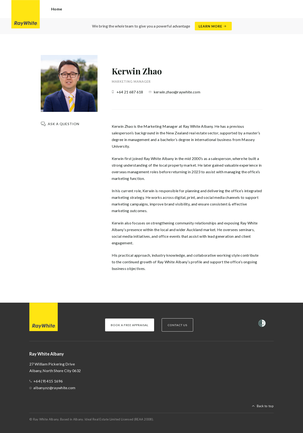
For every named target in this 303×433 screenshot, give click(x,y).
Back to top (265, 406)
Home (56, 9)
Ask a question (63, 124)
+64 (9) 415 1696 (48, 381)
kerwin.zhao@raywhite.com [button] (177, 92)
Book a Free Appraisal (129, 325)
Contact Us (177, 325)
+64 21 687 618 (129, 92)
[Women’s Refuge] (262, 324)
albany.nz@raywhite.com (54, 387)
